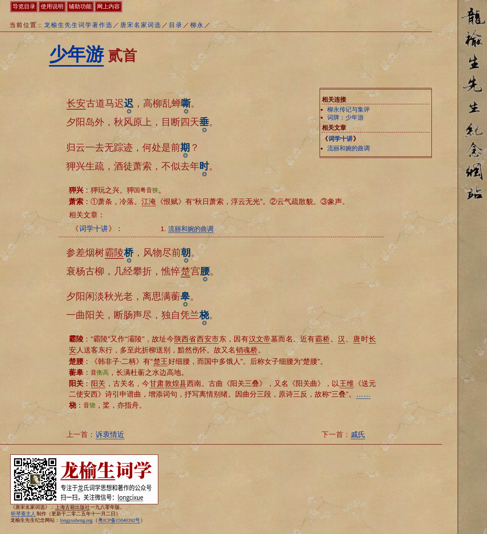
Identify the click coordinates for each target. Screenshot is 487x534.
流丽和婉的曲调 (348, 148)
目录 (176, 25)
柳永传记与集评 (348, 109)
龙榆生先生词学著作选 (78, 25)
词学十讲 (340, 138)
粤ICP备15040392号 (119, 520)
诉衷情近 (109, 434)
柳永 (197, 25)
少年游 (76, 54)
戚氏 (358, 434)
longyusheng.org (76, 520)
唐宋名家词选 (140, 25)
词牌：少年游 (345, 117)
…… (363, 394)
